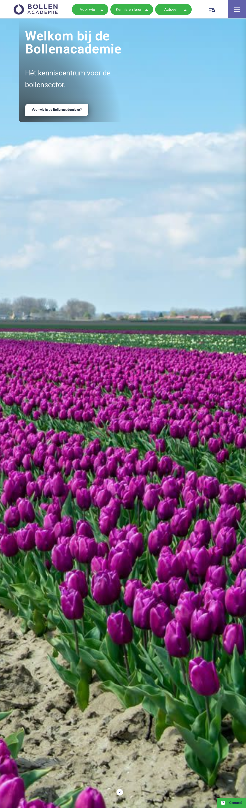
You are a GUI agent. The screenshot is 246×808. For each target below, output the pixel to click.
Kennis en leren (129, 9)
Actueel (170, 9)
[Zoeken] (211, 9)
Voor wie (87, 9)
